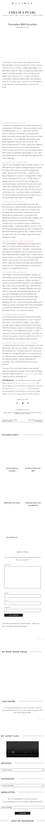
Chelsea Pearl (22, 13)
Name (6, 593)
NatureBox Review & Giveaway (36, 420)
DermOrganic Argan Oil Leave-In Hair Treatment (20, 342)
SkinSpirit (19, 131)
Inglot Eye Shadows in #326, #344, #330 (18, 240)
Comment (8, 565)
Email (6, 600)
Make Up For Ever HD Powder (13, 201)
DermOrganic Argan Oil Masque (14, 314)
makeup (32, 412)
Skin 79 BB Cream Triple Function (15, 162)
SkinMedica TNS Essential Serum (14, 122)
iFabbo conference (20, 388)
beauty (10, 412)
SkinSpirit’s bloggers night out (24, 383)
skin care (26, 413)
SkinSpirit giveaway (31, 373)
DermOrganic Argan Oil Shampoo (14, 272)
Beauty (26, 409)
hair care (25, 412)
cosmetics (17, 412)
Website (7, 607)
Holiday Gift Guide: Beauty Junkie (9, 420)
